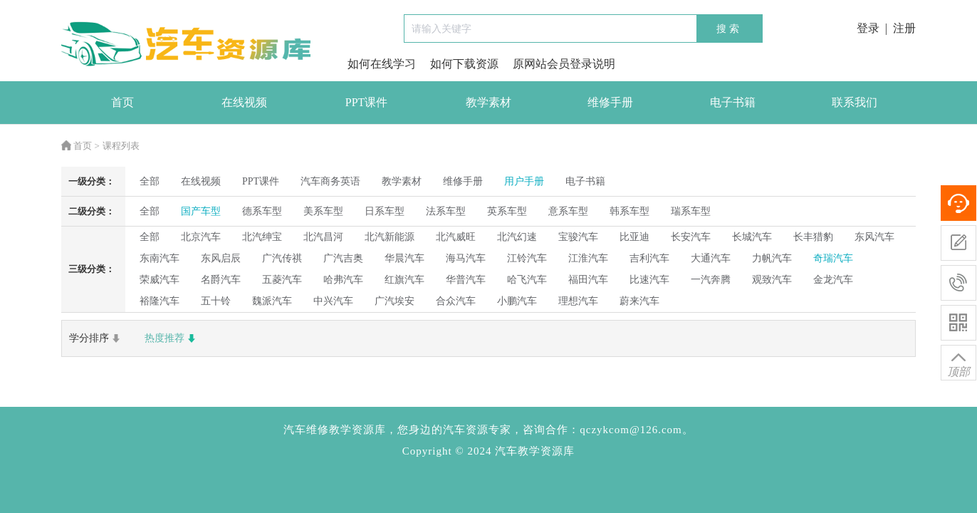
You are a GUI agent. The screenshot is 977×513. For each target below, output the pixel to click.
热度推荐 (172, 338)
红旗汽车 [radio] (404, 279)
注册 (904, 28)
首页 (122, 102)
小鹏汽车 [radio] (517, 301)
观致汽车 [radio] (772, 279)
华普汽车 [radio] (466, 279)
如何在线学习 (382, 64)
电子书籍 (733, 102)
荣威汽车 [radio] (159, 279)
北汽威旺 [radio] (456, 237)
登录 (868, 28)
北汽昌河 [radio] (323, 237)
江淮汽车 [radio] (588, 258)
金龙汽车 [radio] (833, 279)
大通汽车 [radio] (711, 258)
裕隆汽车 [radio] (159, 301)
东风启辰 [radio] (221, 258)
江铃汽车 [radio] (527, 258)
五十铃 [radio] (216, 301)
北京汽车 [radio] (201, 237)
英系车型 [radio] (507, 211)
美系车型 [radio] (323, 211)
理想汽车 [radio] (578, 301)
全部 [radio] (150, 181)
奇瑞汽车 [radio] (833, 258)
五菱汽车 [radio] (282, 279)
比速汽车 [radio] (649, 279)
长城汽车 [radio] (752, 237)
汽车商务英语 (330, 181)
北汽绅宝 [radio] (262, 237)
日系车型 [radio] (384, 211)
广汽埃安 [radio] (394, 301)
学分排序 (96, 338)
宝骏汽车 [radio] (578, 237)
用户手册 (524, 181)
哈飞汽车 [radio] (527, 279)
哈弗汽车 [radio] (343, 279)
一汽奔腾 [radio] (711, 279)
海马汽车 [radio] (466, 258)
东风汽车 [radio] (874, 237)
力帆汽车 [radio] (772, 258)
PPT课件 (366, 102)
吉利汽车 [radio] (649, 258)
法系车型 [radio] (446, 211)
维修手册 (610, 102)
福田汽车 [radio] (588, 279)
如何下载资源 (464, 64)
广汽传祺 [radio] (282, 258)
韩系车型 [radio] (629, 211)
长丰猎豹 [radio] (813, 237)
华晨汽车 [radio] (404, 258)
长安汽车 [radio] (691, 237)
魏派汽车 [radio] (272, 301)
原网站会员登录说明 (564, 64)
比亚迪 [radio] (634, 237)
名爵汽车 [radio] (221, 279)
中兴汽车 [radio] (333, 301)
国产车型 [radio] (201, 211)
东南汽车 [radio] (159, 258)
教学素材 (488, 102)
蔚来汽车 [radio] (639, 301)
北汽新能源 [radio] (389, 237)
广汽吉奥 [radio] (343, 258)
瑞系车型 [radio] (691, 211)
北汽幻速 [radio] (517, 237)
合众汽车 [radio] (456, 301)
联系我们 (854, 102)
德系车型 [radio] (262, 211)
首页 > (80, 145)
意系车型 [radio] (568, 211)
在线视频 (244, 102)
